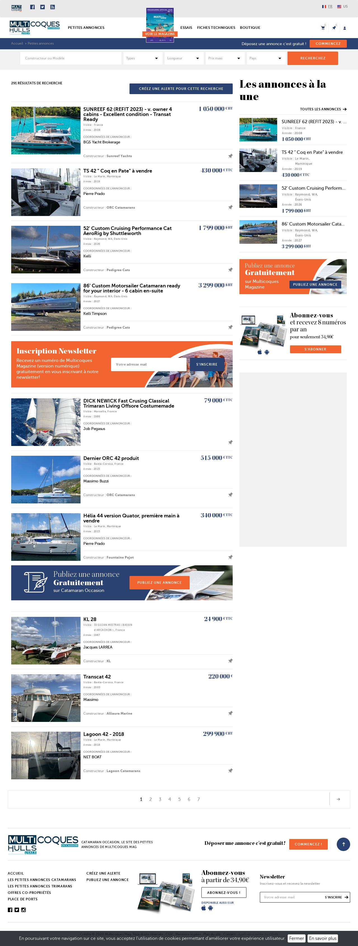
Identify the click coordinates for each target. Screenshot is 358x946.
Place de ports (22, 899)
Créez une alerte (103, 873)
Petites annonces (86, 27)
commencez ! (308, 844)
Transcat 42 (97, 677)
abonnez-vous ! (224, 893)
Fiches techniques (216, 27)
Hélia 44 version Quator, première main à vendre (131, 518)
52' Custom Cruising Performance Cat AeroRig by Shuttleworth (127, 231)
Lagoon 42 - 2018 (103, 734)
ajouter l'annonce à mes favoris (229, 156)
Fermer (296, 938)
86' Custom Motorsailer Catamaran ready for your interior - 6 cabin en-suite (131, 288)
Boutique (250, 27)
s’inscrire (207, 364)
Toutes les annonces (323, 109)
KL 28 (89, 619)
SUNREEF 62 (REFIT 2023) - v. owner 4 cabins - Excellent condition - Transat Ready (127, 114)
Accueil (17, 43)
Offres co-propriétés (29, 893)
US (342, 6)
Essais (186, 27)
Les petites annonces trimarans (40, 886)
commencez (328, 44)
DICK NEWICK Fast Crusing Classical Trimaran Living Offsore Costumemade (128, 403)
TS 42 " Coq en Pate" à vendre (117, 171)
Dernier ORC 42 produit (111, 458)
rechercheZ (313, 58)
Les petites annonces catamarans (42, 880)
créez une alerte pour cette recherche (181, 89)
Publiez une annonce (107, 880)
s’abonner (315, 349)
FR (327, 6)
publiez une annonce (159, 583)
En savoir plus (322, 938)
